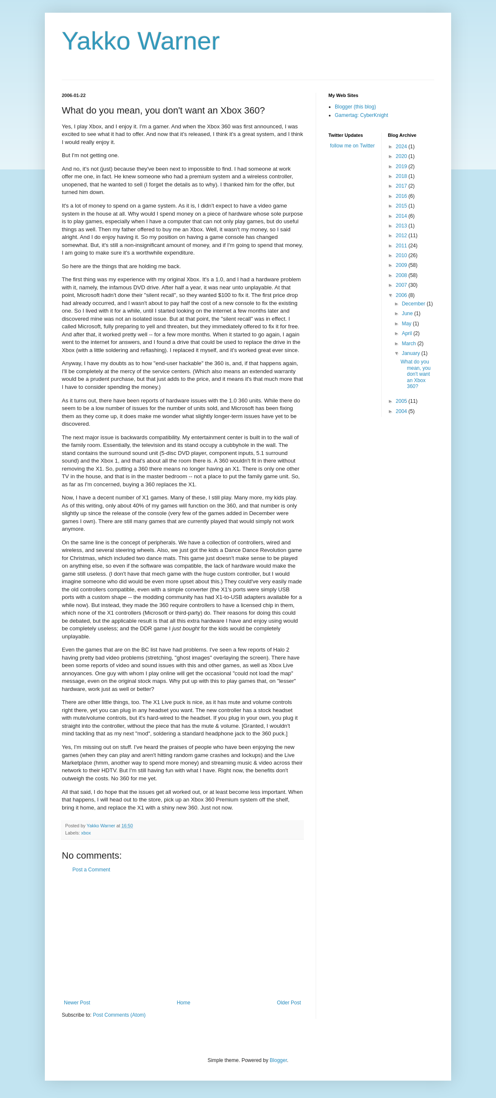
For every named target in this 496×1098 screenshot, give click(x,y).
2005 (402, 401)
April (407, 333)
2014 (402, 216)
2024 (402, 147)
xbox (86, 832)
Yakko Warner (141, 41)
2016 (402, 196)
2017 (402, 186)
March (409, 344)
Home (183, 1003)
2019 (402, 166)
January (411, 353)
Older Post (289, 1003)
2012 (402, 235)
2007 (402, 285)
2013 (402, 226)
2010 (402, 255)
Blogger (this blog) (355, 107)
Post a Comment (91, 870)
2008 (402, 275)
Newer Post (77, 1003)
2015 (402, 206)
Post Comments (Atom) (119, 1015)
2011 (402, 246)
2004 (402, 411)
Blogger (278, 1060)
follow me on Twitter (352, 146)
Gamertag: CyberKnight (361, 115)
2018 (402, 176)
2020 (402, 156)
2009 (402, 265)
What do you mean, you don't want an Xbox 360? (415, 374)
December (414, 304)
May (407, 324)
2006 (402, 295)
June (408, 313)
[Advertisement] (182, 936)
